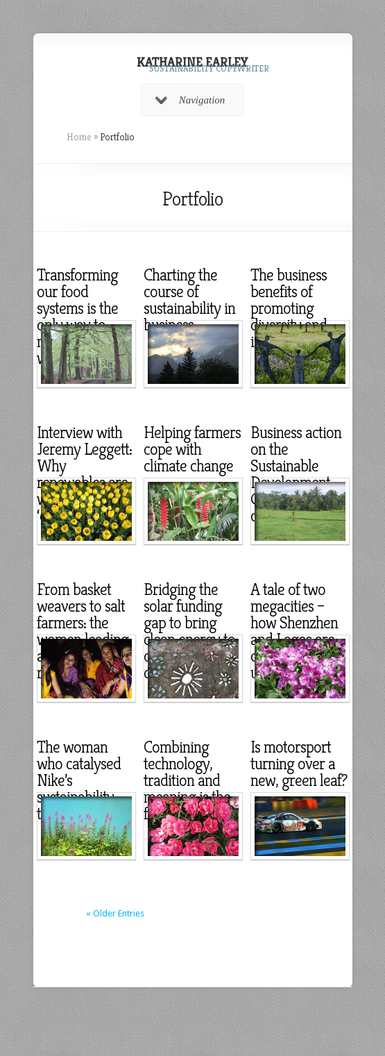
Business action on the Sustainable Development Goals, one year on (296, 474)
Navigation (190, 100)
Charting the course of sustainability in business (189, 300)
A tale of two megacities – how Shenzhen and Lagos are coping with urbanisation (294, 631)
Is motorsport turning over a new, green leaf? (298, 764)
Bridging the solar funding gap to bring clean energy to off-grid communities (189, 631)
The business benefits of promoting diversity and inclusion (288, 308)
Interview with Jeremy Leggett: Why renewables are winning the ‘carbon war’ (84, 474)
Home (79, 137)
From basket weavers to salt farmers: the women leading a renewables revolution (82, 631)
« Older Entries (115, 913)
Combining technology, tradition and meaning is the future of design (190, 780)
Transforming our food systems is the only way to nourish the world (77, 317)
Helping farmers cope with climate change (192, 449)
